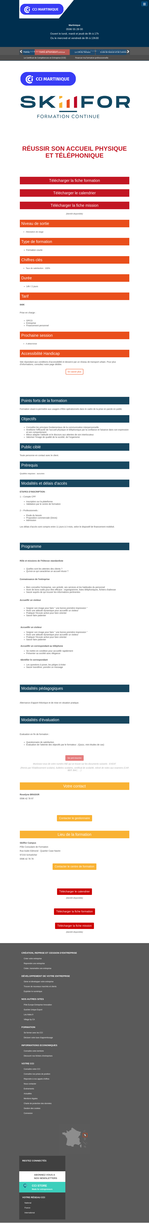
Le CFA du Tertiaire (82, 52)
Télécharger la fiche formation (74, 180)
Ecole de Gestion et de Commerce (114, 52)
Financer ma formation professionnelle (91, 58)
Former (27, 52)
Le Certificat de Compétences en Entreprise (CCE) (45, 58)
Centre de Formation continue (52, 52)
